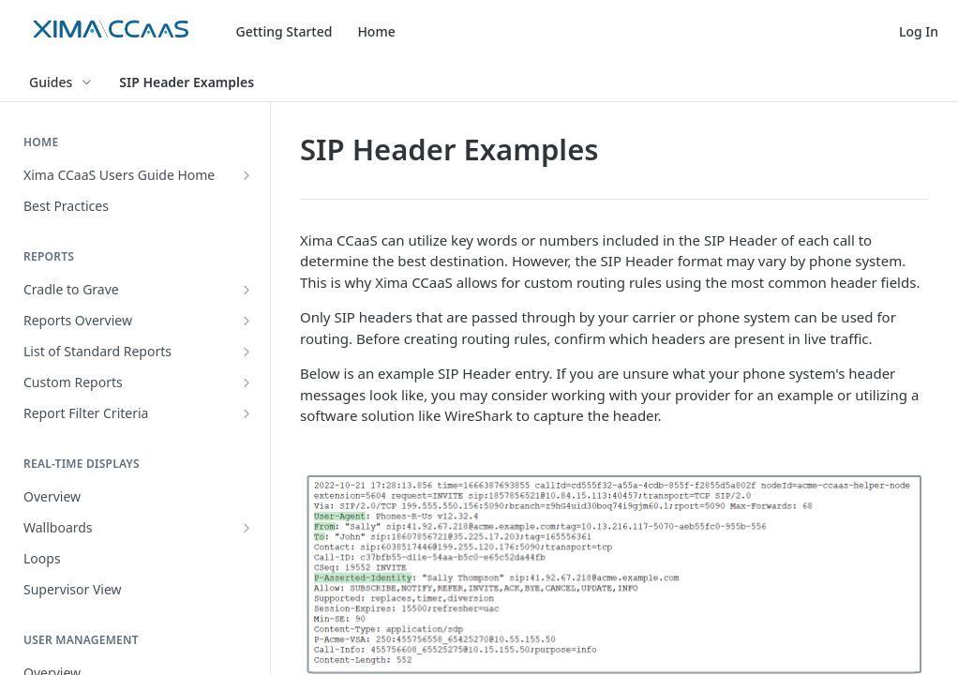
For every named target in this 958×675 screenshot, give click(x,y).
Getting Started (284, 31)
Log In (918, 31)
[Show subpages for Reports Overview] (246, 320)
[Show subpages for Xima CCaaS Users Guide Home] (246, 175)
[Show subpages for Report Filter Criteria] (246, 413)
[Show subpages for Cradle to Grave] (246, 289)
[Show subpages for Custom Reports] (246, 382)
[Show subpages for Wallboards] (246, 527)
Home (376, 31)
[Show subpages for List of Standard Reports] (246, 351)
